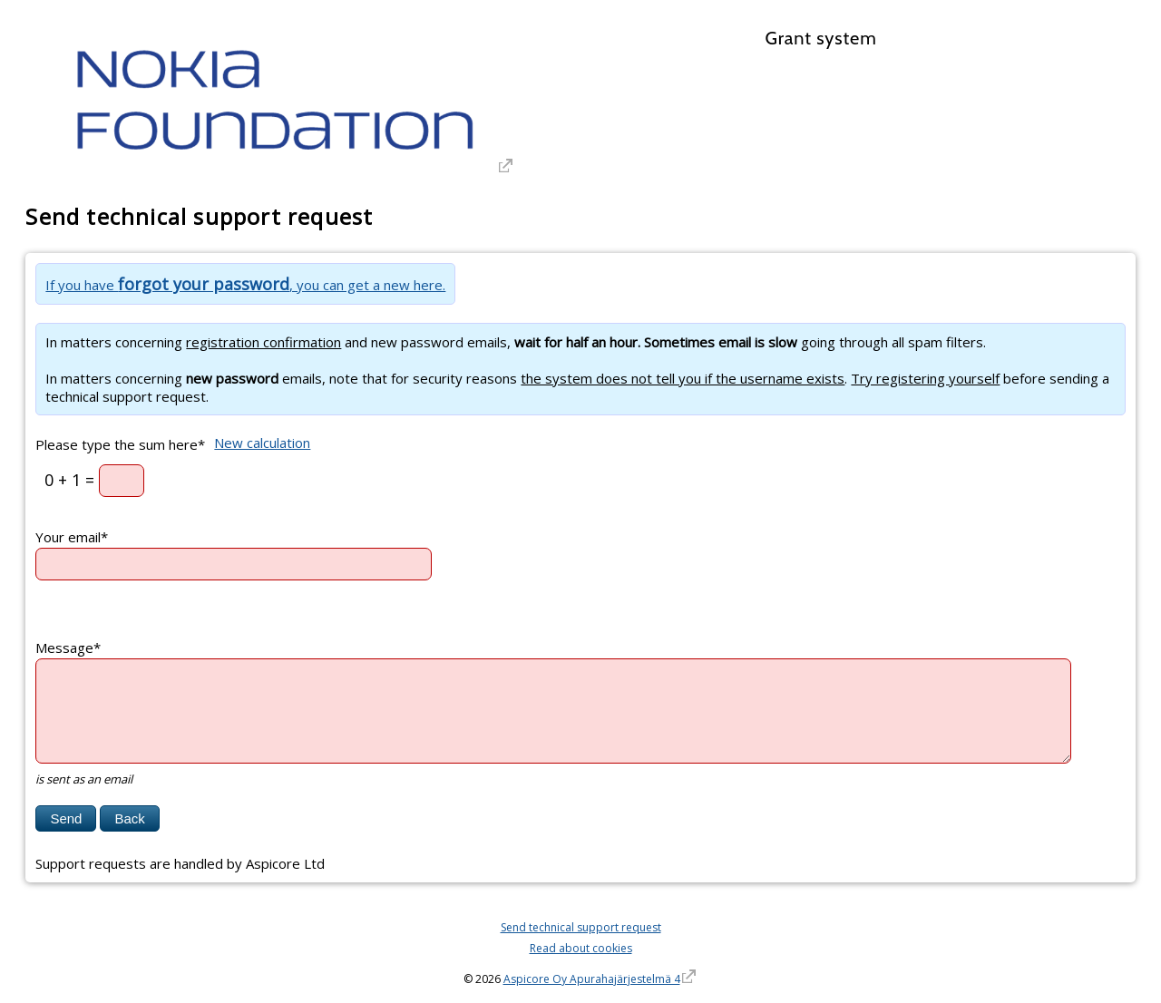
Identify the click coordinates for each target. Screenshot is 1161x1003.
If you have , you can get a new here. (245, 285)
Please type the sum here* (120, 444)
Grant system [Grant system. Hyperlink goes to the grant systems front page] (820, 38)
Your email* (71, 537)
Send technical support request (581, 927)
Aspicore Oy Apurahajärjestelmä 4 (591, 979)
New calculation (262, 442)
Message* (68, 647)
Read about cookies (581, 948)
